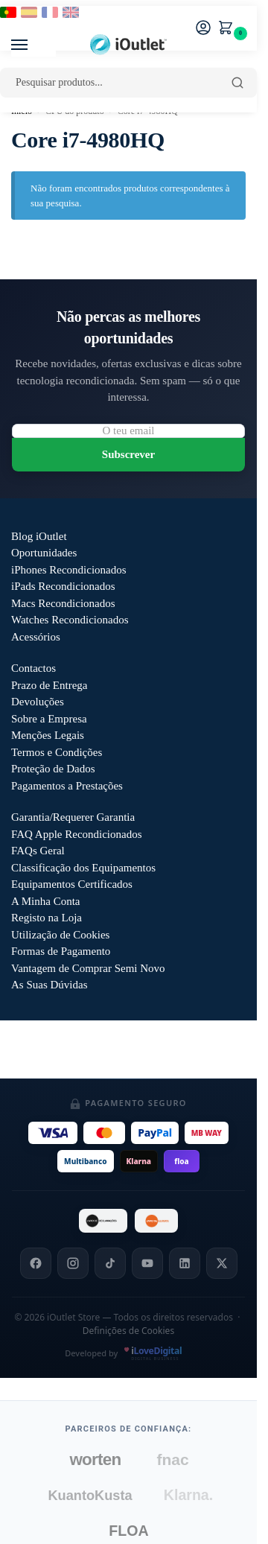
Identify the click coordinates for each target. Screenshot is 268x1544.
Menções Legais (47, 735)
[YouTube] (147, 1263)
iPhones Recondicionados (69, 570)
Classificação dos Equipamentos (83, 868)
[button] (228, 29)
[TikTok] (110, 1263)
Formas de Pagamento (60, 951)
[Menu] (33, 45)
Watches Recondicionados (70, 620)
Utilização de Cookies (60, 935)
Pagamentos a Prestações (67, 786)
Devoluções (37, 702)
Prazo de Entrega (49, 685)
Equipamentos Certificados (72, 884)
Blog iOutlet (39, 536)
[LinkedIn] (184, 1263)
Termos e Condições (56, 752)
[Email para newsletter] (128, 431)
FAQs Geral (38, 851)
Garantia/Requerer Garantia (73, 817)
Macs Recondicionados (63, 603)
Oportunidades (44, 553)
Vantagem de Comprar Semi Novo (88, 968)
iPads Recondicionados (63, 586)
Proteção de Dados (53, 769)
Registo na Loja (46, 918)
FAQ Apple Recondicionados (76, 834)
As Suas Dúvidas (49, 985)
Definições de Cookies (128, 1330)
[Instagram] (73, 1263)
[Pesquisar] (237, 82)
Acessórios (35, 637)
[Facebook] (35, 1263)
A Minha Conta (45, 901)
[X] (221, 1263)
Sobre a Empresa (49, 719)
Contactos (33, 668)
